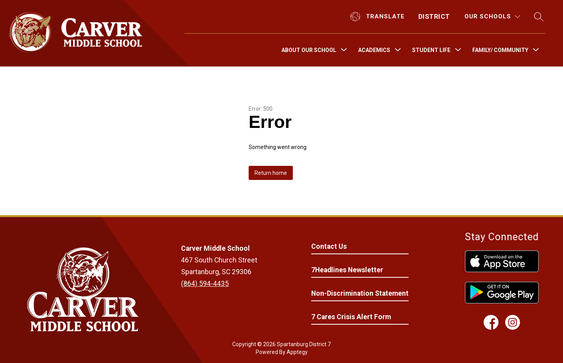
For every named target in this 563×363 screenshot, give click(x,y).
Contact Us (329, 246)
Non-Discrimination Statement (360, 293)
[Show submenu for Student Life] (431, 50)
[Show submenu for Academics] (374, 50)
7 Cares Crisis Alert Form (351, 317)
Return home (271, 173)
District (434, 16)
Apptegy (297, 352)
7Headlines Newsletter (347, 270)
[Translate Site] (378, 17)
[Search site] (538, 16)
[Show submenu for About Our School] (309, 50)
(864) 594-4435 (205, 284)
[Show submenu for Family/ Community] (500, 50)
